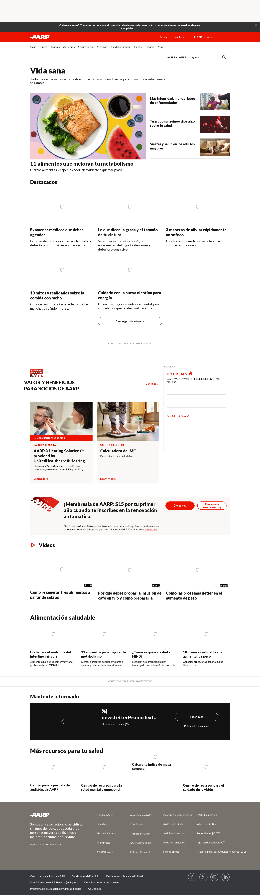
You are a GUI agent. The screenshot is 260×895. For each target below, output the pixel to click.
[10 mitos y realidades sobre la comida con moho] (62, 280)
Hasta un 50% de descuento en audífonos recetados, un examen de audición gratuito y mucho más (58, 467)
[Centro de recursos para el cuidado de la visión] (206, 773)
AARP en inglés (176, 57)
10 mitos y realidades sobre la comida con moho (57, 295)
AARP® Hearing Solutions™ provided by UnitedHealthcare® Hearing (59, 455)
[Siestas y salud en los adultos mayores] (190, 147)
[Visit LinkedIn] (226, 877)
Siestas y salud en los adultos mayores (172, 146)
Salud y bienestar (45, 445)
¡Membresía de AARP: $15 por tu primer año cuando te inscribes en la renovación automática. (110, 510)
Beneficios (179, 36)
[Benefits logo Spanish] (38, 376)
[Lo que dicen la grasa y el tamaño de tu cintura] (130, 219)
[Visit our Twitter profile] (203, 877)
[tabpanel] (197, 57)
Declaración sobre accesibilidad (124, 876)
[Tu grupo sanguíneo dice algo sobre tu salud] (190, 124)
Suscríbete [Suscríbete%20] (196, 716)
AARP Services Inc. (140, 842)
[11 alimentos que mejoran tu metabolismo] (90, 132)
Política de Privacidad (196, 725)
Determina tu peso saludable (116, 456)
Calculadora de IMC (118, 450)
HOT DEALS (177, 374)
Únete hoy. (151, 529)
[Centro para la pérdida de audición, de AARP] (53, 773)
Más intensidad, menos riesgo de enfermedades (172, 100)
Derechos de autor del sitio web (102, 882)
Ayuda (163, 36)
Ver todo (151, 383)
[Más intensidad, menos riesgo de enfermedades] (190, 101)
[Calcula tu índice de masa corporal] (155, 763)
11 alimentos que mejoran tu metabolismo (81, 163)
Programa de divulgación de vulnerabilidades (55, 888)
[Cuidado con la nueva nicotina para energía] (130, 280)
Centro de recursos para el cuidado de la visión (203, 787)
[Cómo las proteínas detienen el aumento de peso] (198, 576)
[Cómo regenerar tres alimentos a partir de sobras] (62, 575)
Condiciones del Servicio (85, 876)
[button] (256, 25)
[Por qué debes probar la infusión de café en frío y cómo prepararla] (130, 576)
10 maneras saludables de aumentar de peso (203, 654)
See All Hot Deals (177, 415)
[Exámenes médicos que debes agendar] (62, 217)
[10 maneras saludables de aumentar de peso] (206, 644)
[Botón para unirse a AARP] (180, 505)
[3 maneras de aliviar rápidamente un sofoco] (198, 217)
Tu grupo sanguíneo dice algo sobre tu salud (172, 123)
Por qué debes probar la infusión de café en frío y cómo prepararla (129, 595)
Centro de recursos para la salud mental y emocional (101, 787)
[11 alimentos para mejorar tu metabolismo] (104, 644)
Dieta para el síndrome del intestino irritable (50, 654)
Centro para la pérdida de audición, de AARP (50, 787)
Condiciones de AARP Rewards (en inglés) (54, 882)
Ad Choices (94, 888)
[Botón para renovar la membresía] (212, 505)
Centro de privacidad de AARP (47, 876)
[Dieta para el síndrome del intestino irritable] (53, 644)
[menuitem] (33, 48)
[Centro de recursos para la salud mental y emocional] (104, 773)
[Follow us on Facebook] (192, 877)
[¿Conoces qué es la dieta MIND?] (155, 644)
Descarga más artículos (130, 321)
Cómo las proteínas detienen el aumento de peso (194, 595)
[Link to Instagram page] (214, 877)
